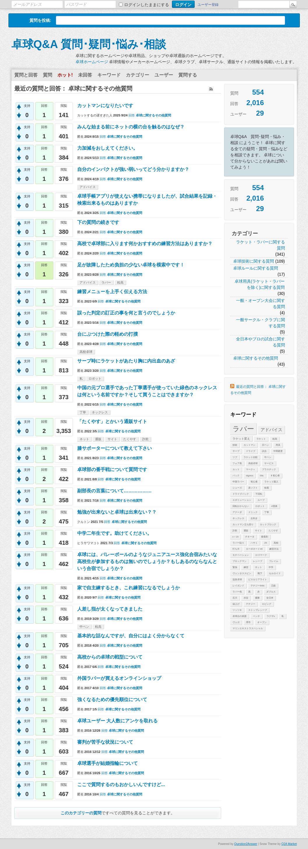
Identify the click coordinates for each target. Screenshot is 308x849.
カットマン (249, 445)
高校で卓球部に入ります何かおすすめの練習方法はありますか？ (144, 243)
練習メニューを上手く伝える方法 (112, 291)
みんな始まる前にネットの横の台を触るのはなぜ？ (130, 126)
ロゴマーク (261, 555)
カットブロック (268, 524)
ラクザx (271, 616)
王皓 (273, 585)
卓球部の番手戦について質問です (112, 469)
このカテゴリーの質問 (81, 813)
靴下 (260, 573)
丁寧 (266, 512)
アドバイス (271, 429)
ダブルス (271, 591)
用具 (278, 445)
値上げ (236, 604)
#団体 (274, 506)
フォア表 (237, 463)
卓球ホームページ (91, 61)
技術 (235, 445)
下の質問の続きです (114, 222)
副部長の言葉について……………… (114, 490)
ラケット (261, 439)
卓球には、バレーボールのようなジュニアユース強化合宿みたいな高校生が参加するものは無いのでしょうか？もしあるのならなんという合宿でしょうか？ (147, 561)
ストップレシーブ (257, 610)
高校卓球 (253, 463)
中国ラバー (238, 481)
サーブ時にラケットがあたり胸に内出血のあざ (126, 360)
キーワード (109, 74)
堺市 (248, 622)
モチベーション (241, 555)
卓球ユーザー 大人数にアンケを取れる (117, 720)
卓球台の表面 (240, 616)
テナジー (250, 604)
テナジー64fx (257, 585)
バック (236, 475)
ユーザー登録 (208, 5)
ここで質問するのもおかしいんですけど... (121, 784)
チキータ (249, 536)
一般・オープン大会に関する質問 (260, 303)
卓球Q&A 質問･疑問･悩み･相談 (88, 44)
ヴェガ (236, 622)
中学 (271, 567)
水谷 (246, 598)
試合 (264, 451)
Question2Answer (245, 844)
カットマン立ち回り (243, 524)
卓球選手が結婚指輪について (107, 763)
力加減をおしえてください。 (107, 148)
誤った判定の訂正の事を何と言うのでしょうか (126, 312)
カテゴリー (137, 74)
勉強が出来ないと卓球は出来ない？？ (116, 512)
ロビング (266, 604)
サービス (269, 463)
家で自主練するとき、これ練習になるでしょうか (128, 587)
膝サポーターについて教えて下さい (114, 448)
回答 (132, 115)
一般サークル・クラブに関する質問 (260, 322)
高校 (276, 543)
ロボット (260, 506)
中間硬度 (278, 451)
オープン (262, 622)
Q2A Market (289, 844)
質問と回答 (26, 74)
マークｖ (250, 469)
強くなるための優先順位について (112, 699)
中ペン (267, 457)
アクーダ (237, 512)
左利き (254, 518)
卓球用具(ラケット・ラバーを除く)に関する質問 (260, 284)
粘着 (266, 488)
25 (265, 543)
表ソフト (253, 488)
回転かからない (241, 506)
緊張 (235, 567)
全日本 (269, 598)
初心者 (254, 481)
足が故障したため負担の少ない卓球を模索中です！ (130, 264)
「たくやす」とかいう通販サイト (112, 421)
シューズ (237, 488)
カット (236, 469)
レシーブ (257, 561)
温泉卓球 (237, 579)
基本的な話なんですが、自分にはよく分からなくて (130, 635)
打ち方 (236, 549)
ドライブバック (241, 494)
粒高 (274, 439)
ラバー (243, 429)
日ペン (265, 445)
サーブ (236, 451)
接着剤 (264, 536)
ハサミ (254, 543)
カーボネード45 (254, 549)
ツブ (235, 457)
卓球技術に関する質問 (253, 261)
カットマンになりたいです (105, 105)
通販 (246, 530)
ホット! (65, 74)
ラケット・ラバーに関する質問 (260, 245)
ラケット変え (241, 438)
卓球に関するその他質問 (255, 358)
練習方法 (274, 549)
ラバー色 (237, 591)
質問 (47, 74)
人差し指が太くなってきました (109, 608)
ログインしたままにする (146, 5)
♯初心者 (275, 475)
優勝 (257, 598)
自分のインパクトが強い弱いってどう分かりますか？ (133, 169)
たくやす (273, 530)
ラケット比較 (251, 457)
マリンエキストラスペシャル (248, 628)
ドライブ (250, 451)
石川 (235, 598)
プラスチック (269, 469)
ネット (258, 567)
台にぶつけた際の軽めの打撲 (107, 334)
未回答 (85, 74)
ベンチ (256, 616)
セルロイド (275, 573)
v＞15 (236, 536)
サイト (258, 530)
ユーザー (163, 74)
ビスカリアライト (257, 579)
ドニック (253, 512)
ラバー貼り (238, 543)
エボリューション (242, 500)
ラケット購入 (271, 481)
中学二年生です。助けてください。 (114, 533)
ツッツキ (237, 610)
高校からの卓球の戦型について (109, 657)
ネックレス (238, 518)
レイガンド (238, 585)
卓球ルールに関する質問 (255, 268)
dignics (249, 475)
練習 (246, 567)
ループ (261, 500)
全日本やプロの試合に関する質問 (260, 342)
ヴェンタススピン (242, 573)
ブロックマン (240, 561)
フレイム (273, 561)
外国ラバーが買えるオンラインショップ (119, 678)
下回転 (258, 494)
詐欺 (235, 530)
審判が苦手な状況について (105, 742)
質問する (187, 74)
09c (262, 475)
